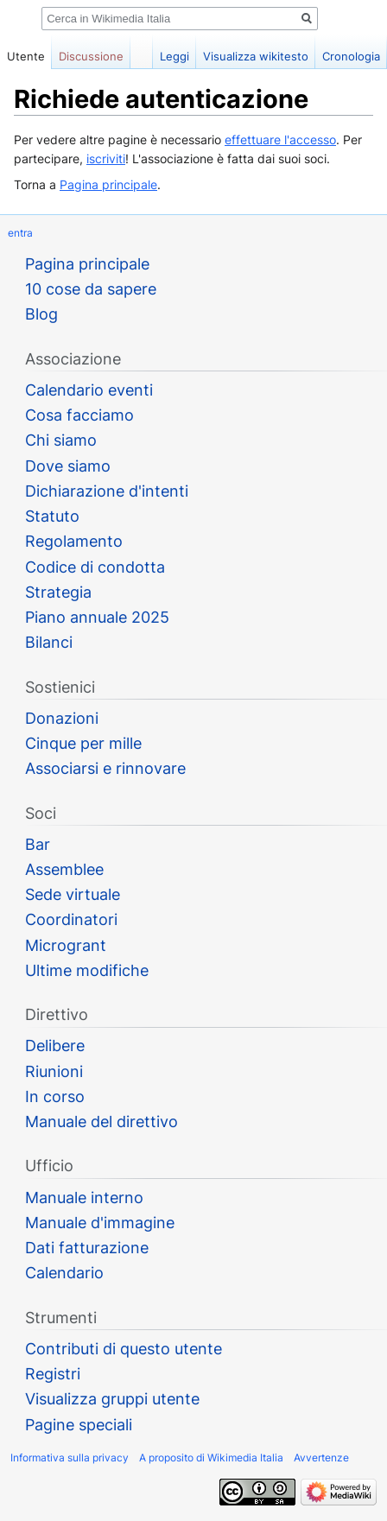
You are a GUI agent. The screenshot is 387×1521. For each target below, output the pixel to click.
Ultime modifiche (87, 970)
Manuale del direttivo (101, 1121)
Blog (41, 314)
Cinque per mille (83, 743)
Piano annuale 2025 (97, 617)
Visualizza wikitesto (255, 56)
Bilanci (49, 642)
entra (20, 232)
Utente (26, 56)
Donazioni (61, 718)
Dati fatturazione (87, 1248)
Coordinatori (71, 919)
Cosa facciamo (79, 415)
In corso (55, 1096)
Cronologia (351, 56)
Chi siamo (61, 440)
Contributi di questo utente (123, 1349)
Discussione (91, 56)
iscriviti (105, 158)
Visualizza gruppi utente (112, 1399)
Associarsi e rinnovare (105, 768)
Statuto (52, 516)
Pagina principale (108, 184)
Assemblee (64, 869)
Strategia (58, 592)
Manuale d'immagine (99, 1223)
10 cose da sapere (90, 289)
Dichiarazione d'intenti (106, 491)
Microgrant (65, 945)
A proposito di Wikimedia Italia (211, 1457)
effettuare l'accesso (280, 139)
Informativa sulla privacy (69, 1457)
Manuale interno (84, 1197)
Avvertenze (321, 1457)
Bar (37, 844)
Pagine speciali (78, 1425)
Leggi (174, 56)
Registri (52, 1374)
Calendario (64, 1273)
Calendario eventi (89, 390)
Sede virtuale (72, 894)
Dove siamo (68, 466)
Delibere (55, 1045)
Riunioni (54, 1071)
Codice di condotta (95, 567)
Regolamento (74, 541)
